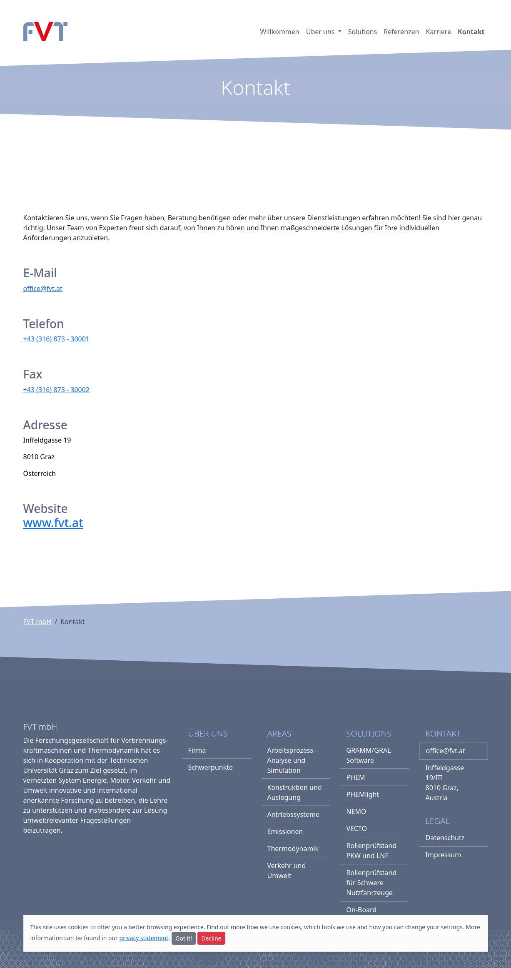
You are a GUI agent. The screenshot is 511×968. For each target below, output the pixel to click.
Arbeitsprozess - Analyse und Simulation (292, 760)
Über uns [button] (321, 31)
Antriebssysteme (293, 814)
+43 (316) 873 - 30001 (56, 338)
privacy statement (144, 938)
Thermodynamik (293, 848)
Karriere (438, 31)
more (238, 927)
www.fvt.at (53, 522)
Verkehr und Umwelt (286, 870)
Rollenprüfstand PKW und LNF (371, 850)
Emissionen (285, 831)
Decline (211, 938)
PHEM (355, 777)
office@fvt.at (42, 288)
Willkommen (279, 31)
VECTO (356, 828)
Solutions (362, 31)
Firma (197, 750)
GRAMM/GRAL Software (368, 755)
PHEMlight (362, 794)
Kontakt (471, 31)
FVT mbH (37, 621)
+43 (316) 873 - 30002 (56, 389)
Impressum (443, 854)
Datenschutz (445, 837)
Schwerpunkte (210, 767)
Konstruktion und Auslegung (294, 792)
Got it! (183, 938)
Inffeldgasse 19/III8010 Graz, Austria (445, 782)
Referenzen (401, 31)
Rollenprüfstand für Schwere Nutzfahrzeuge (371, 882)
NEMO (356, 811)
